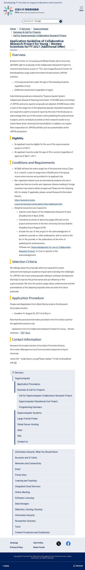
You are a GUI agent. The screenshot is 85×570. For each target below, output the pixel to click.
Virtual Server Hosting (28, 424)
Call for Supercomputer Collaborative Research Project (39, 35)
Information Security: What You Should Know (36, 452)
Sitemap (14, 542)
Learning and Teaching (26, 480)
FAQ (19, 436)
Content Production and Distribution (32, 532)
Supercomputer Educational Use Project (38, 401)
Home (13, 29)
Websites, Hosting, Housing (28, 509)
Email (17, 469)
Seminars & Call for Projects (27, 32)
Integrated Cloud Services (27, 486)
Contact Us (22, 441)
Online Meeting (22, 492)
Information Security (25, 515)
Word (27, 333)
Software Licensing (24, 498)
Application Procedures (28, 384)
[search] (42, 21)
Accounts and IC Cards (26, 457)
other (19, 430)
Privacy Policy (16, 547)
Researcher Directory (25, 521)
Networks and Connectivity (28, 463)
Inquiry (5, 566)
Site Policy (38, 542)
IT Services (24, 29)
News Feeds (39, 547)
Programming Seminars (30, 407)
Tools (17, 526)
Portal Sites (21, 475)
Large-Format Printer (27, 418)
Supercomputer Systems (29, 413)
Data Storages (22, 503)
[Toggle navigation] (81, 8)
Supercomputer (40, 29)
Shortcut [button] (78, 566)
